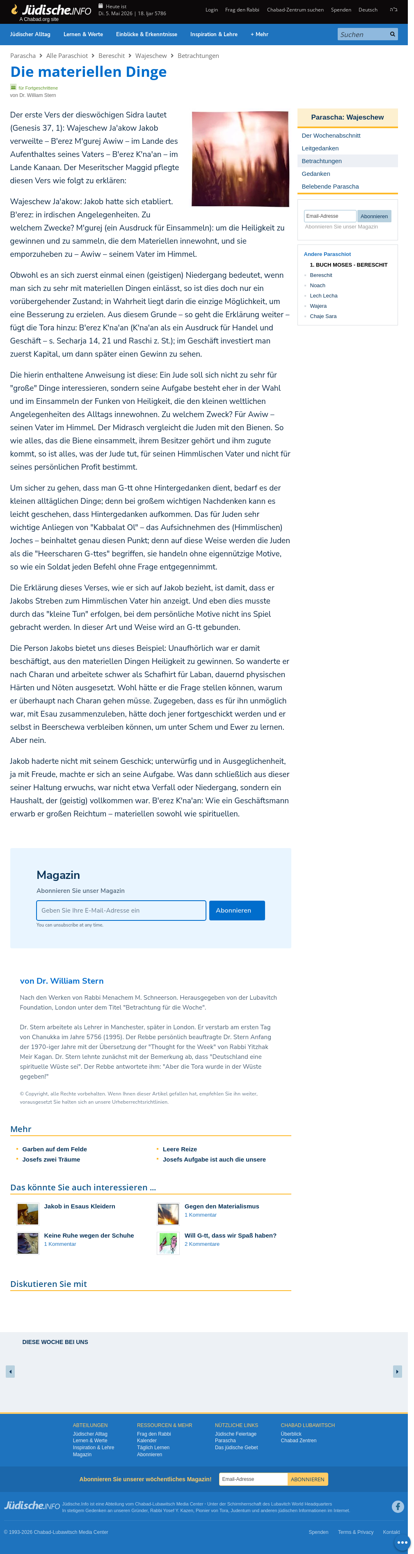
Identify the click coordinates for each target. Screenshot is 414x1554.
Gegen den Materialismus (222, 1206)
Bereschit (111, 55)
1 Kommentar (201, 1215)
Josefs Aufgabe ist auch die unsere (214, 1159)
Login (211, 9)
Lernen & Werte (83, 34)
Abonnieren (149, 1454)
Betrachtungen (198, 55)
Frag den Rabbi (242, 9)
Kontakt (391, 1532)
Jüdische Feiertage (235, 1434)
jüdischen (288, 1510)
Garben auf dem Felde (55, 1149)
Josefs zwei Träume (51, 1159)
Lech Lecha (324, 296)
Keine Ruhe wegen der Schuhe (89, 1235)
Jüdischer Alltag (30, 34)
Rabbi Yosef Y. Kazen (171, 1510)
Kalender (147, 1440)
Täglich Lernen (153, 1447)
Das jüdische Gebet (236, 1447)
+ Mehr (259, 34)
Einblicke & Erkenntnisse (146, 34)
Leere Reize (180, 1149)
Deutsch (368, 9)
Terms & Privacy (356, 1532)
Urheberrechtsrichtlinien (139, 1102)
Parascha (23, 55)
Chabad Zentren (299, 1440)
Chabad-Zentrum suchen (295, 9)
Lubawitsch (164, 1503)
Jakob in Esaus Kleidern (79, 1206)
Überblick (291, 1434)
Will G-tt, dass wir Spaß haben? (231, 1235)
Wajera (318, 306)
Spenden (341, 9)
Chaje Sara (323, 316)
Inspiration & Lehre (214, 34)
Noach (318, 285)
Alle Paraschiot (67, 55)
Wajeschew (151, 55)
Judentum (240, 1510)
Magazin (82, 1454)
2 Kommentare (202, 1244)
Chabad (143, 1503)
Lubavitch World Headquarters (301, 1503)
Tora (224, 1510)
